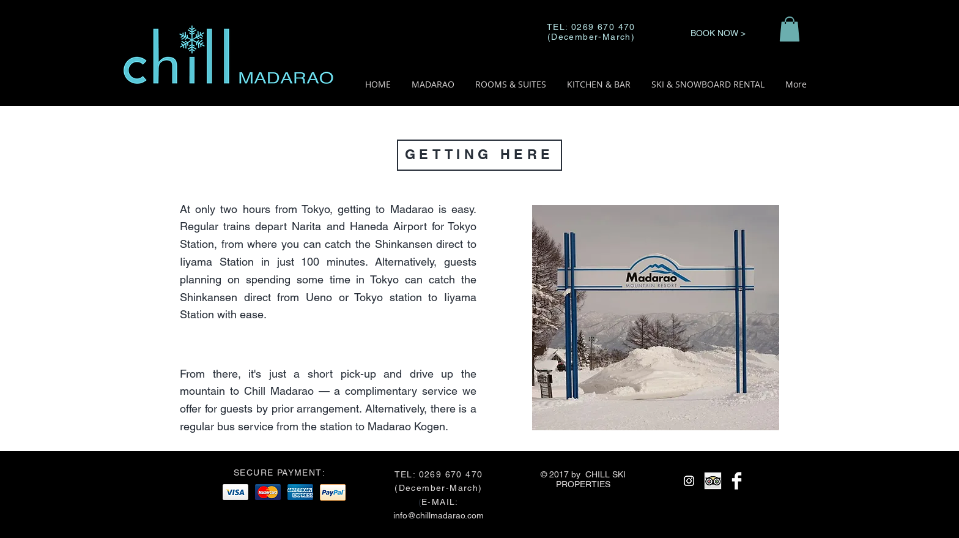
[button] (789, 29)
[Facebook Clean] (737, 481)
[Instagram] (689, 481)
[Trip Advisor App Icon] (713, 481)
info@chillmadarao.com (438, 515)
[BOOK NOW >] (717, 33)
